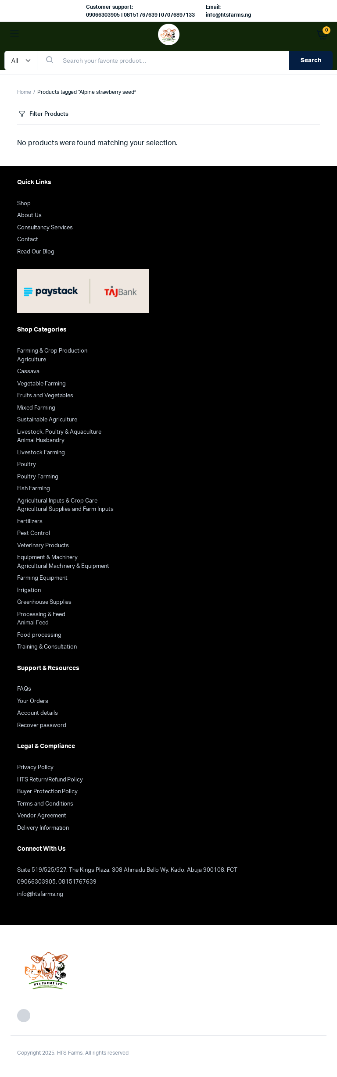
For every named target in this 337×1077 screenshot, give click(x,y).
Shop (24, 204)
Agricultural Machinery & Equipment (63, 566)
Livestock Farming (41, 453)
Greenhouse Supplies (44, 602)
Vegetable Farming (41, 384)
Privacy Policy (35, 767)
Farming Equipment (42, 578)
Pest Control (33, 533)
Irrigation (29, 590)
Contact (27, 240)
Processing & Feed (41, 614)
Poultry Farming (37, 477)
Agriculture (31, 360)
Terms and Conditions (45, 804)
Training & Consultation (47, 647)
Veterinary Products (43, 546)
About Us (29, 215)
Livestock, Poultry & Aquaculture (59, 432)
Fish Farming (33, 489)
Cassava (28, 371)
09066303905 (36, 882)
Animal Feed (33, 623)
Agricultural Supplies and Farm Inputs (65, 509)
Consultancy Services (45, 228)
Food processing (39, 635)
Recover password (41, 725)
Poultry (26, 464)
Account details (37, 713)
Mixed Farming (36, 408)
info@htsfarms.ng (40, 894)
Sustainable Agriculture (47, 420)
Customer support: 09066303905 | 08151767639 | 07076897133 (140, 11)
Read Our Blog (35, 252)
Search (311, 60)
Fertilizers (30, 521)
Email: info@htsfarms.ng (228, 11)
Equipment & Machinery (47, 557)
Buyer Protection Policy (47, 792)
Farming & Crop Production (52, 351)
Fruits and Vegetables (45, 396)
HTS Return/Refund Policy (50, 780)
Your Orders (32, 701)
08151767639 (77, 882)
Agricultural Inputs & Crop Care (57, 501)
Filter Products (42, 114)
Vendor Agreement (41, 816)
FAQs (24, 689)
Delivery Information (43, 828)
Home (24, 92)
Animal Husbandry (41, 440)
